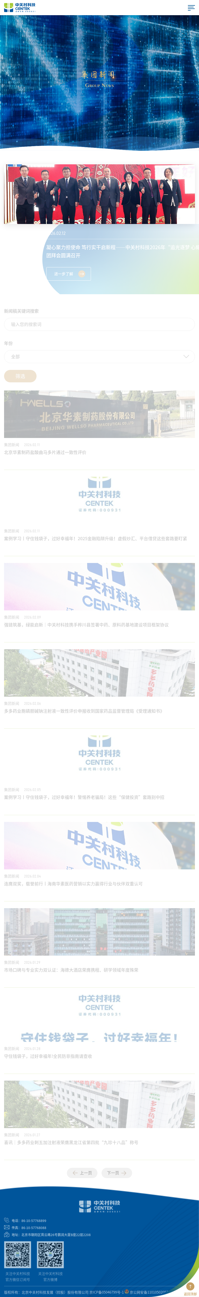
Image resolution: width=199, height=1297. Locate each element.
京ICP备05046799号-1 (106, 1294)
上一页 (82, 1175)
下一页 (117, 1175)
